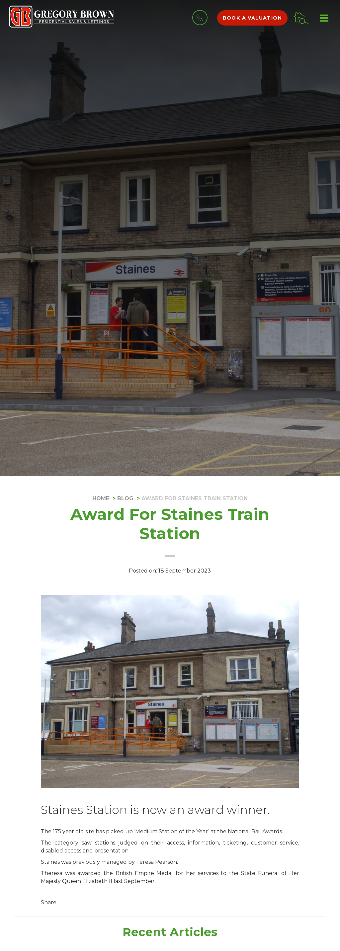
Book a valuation (252, 18)
